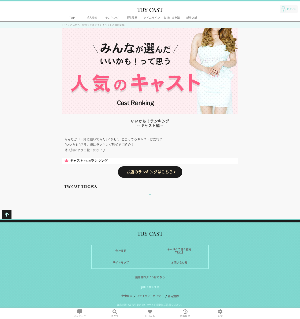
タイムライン (152, 17)
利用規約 (173, 296)
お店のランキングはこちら (151, 172)
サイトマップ (121, 262)
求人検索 (92, 17)
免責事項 (126, 296)
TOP (72, 17)
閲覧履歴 (132, 17)
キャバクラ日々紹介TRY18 (179, 251)
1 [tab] (150, 194)
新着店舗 (191, 17)
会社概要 (120, 251)
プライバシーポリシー (150, 296)
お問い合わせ (179, 262)
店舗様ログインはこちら (150, 277)
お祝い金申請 (172, 17)
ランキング (112, 17)
